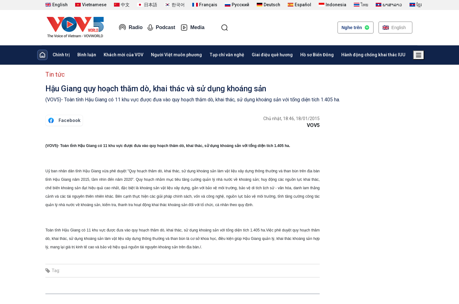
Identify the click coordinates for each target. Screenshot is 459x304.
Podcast (161, 27)
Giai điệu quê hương (272, 54)
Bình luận (86, 54)
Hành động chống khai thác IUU (373, 54)
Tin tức (55, 74)
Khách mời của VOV (123, 54)
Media (192, 27)
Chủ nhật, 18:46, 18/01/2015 (291, 118)
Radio (130, 27)
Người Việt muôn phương (176, 54)
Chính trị (61, 54)
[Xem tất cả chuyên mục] (418, 55)
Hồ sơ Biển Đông (317, 54)
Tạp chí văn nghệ (226, 54)
